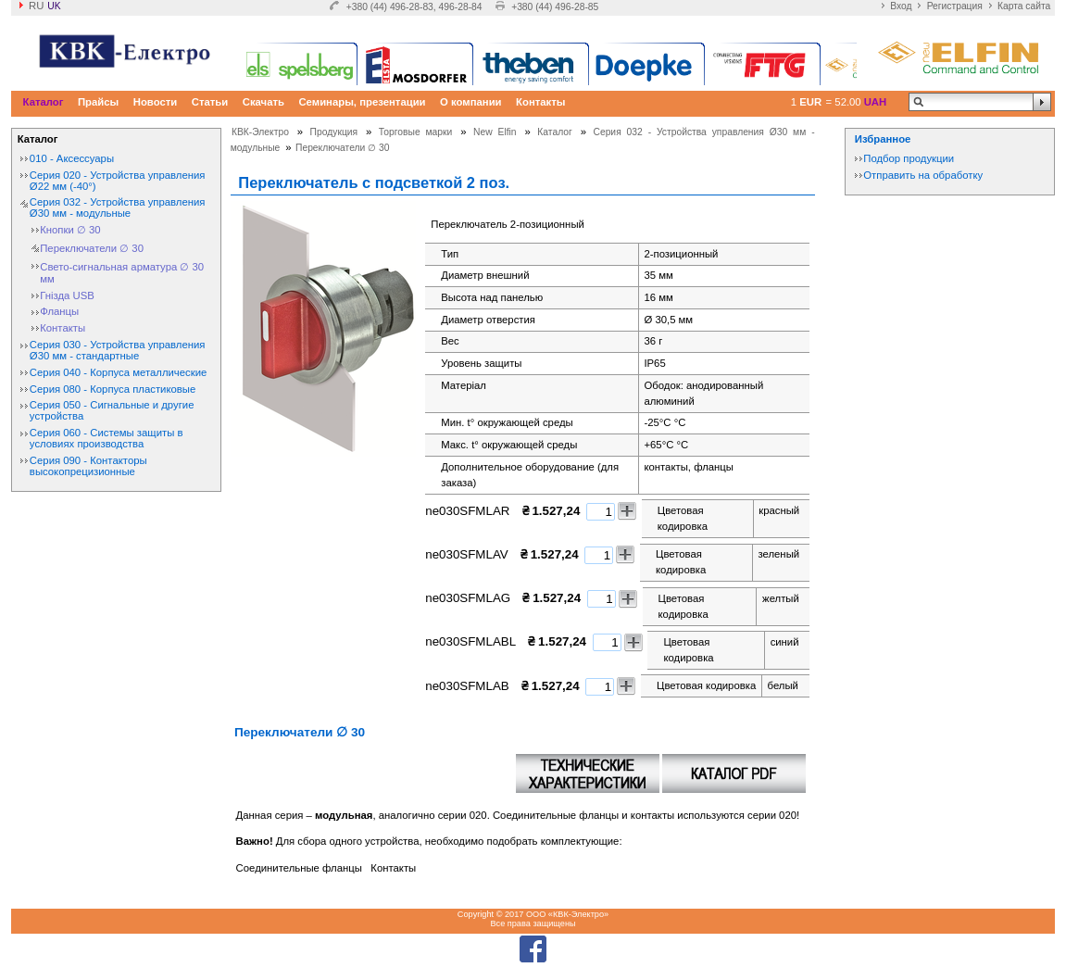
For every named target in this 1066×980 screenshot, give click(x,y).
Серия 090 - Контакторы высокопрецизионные (88, 466)
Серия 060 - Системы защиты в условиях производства (106, 438)
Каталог (43, 101)
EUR (810, 101)
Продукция (334, 132)
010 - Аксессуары (72, 158)
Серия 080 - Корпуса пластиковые (112, 389)
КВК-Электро (260, 132)
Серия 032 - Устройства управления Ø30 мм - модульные (118, 207)
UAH (875, 101)
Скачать (263, 101)
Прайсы (98, 101)
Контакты (540, 101)
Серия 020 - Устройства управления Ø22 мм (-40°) (118, 181)
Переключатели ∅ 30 (92, 248)
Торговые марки (415, 132)
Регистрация (955, 6)
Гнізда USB (67, 295)
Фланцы (59, 311)
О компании (471, 101)
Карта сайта (1023, 6)
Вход (900, 6)
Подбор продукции (908, 158)
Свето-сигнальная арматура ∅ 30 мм (122, 272)
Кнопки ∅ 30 (70, 229)
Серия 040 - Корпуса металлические (118, 372)
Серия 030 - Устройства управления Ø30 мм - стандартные (118, 350)
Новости (155, 101)
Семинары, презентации (361, 101)
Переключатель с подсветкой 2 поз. (373, 182)
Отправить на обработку (923, 175)
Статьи (210, 101)
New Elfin (495, 132)
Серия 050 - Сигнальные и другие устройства (112, 410)
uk (53, 6)
